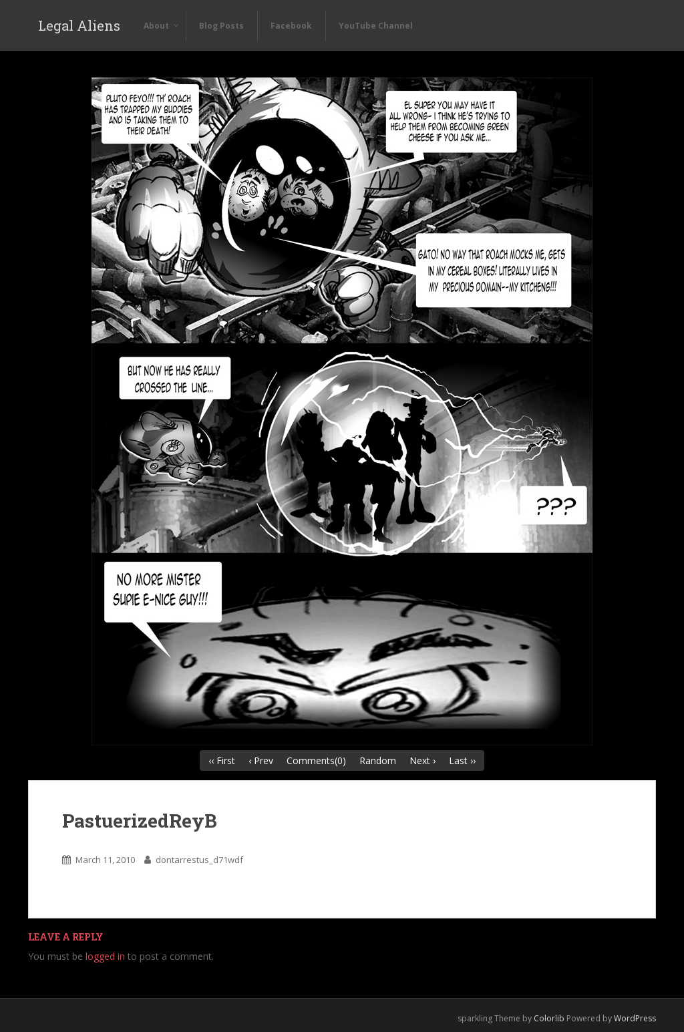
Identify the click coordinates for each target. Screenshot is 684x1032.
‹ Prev (260, 760)
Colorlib (549, 1018)
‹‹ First (221, 760)
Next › (422, 760)
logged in (105, 956)
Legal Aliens (79, 25)
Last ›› (462, 760)
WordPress (635, 1018)
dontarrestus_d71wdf (199, 860)
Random (377, 760)
